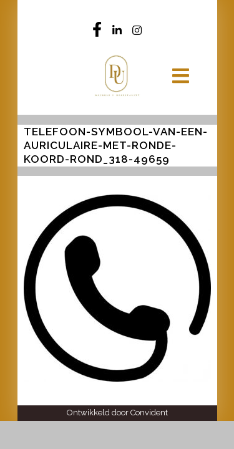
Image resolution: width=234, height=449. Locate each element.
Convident (149, 412)
